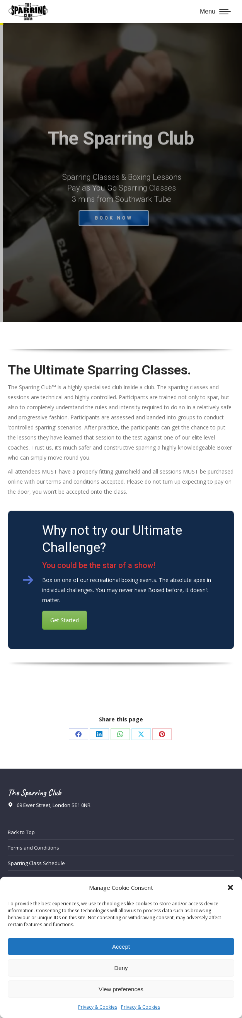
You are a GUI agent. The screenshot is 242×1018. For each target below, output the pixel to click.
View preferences (121, 989)
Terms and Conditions (33, 847)
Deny (121, 968)
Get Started (64, 620)
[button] (230, 887)
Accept (121, 946)
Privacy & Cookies (97, 1007)
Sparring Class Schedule (36, 863)
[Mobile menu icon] (215, 11)
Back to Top (21, 832)
